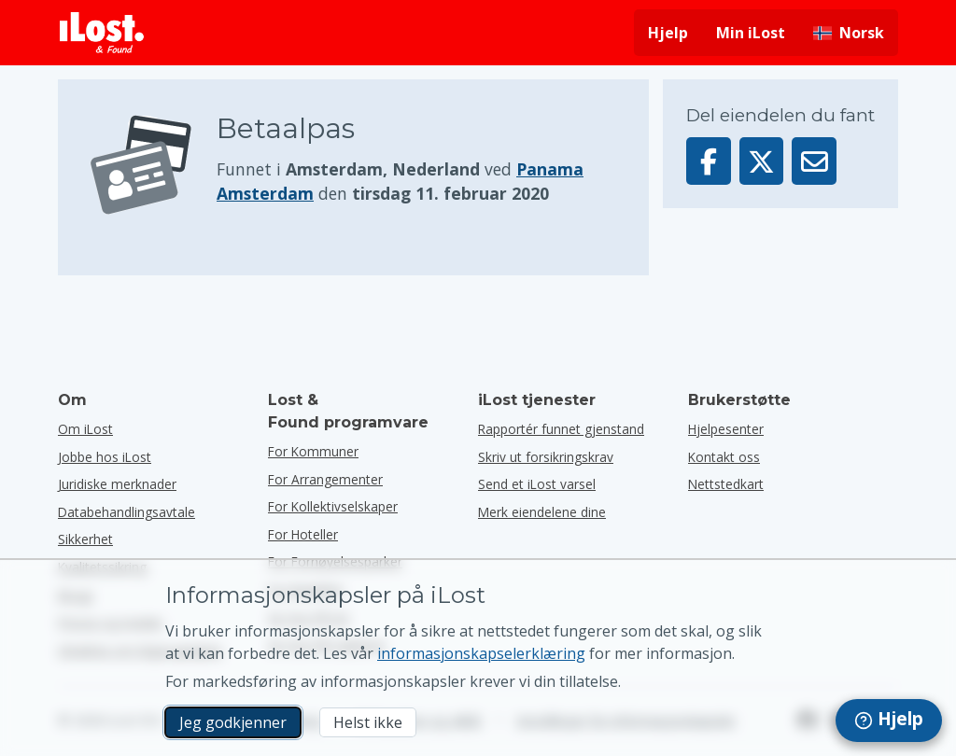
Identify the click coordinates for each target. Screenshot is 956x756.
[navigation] (889, 720)
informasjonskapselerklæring (481, 653)
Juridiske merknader (117, 484)
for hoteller (303, 534)
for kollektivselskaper (333, 506)
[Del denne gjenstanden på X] (761, 161)
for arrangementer (325, 479)
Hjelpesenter (726, 429)
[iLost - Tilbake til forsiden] (102, 32)
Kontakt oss (724, 457)
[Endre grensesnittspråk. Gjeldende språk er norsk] (848, 32)
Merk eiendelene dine (542, 512)
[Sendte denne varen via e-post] (814, 161)
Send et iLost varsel (537, 484)
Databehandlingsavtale (126, 512)
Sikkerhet (85, 539)
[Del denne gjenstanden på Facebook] (708, 161)
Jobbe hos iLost (104, 457)
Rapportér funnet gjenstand (561, 429)
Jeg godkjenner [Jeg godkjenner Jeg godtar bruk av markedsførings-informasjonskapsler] (233, 722)
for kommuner (313, 451)
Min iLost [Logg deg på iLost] (750, 32)
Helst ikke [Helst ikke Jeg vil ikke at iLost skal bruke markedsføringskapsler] (367, 722)
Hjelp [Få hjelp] (668, 32)
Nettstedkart (726, 484)
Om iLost (85, 429)
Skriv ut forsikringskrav (545, 457)
